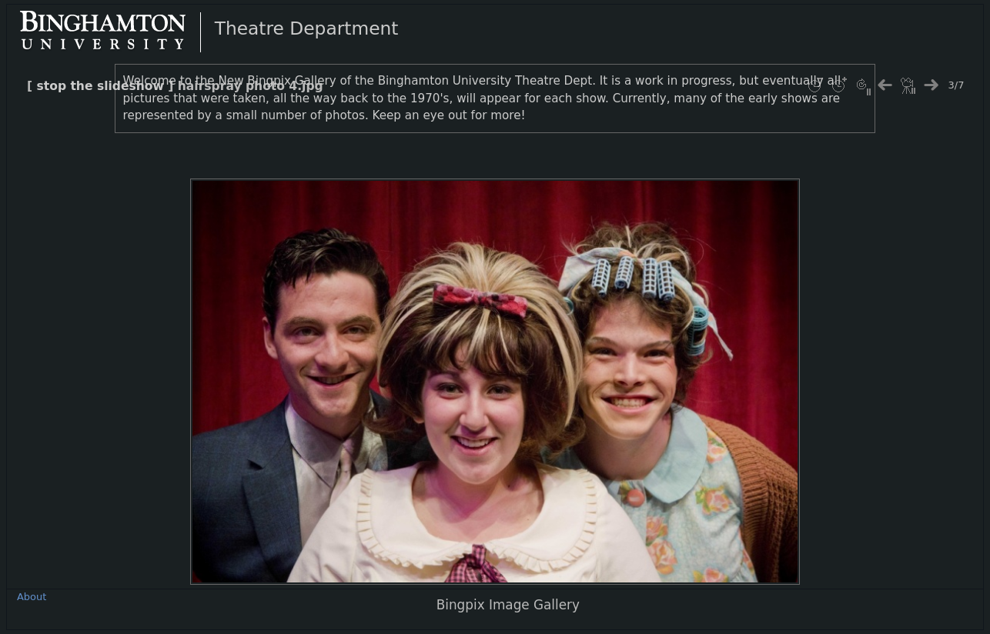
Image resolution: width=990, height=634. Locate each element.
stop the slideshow (100, 86)
